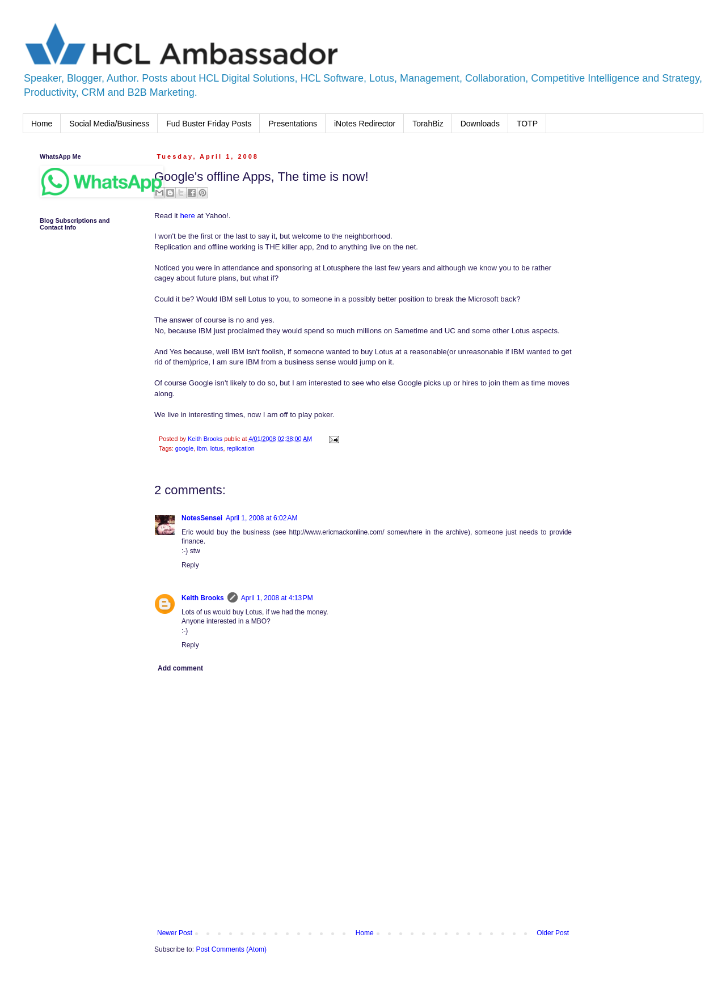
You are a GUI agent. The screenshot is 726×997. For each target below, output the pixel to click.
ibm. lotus (210, 448)
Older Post (553, 933)
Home (41, 123)
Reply (190, 565)
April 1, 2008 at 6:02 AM (261, 518)
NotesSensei (202, 518)
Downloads (480, 123)
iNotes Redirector (364, 123)
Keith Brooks (203, 598)
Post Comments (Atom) (231, 949)
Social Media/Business (109, 123)
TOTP (527, 123)
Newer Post (174, 933)
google (184, 448)
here (187, 215)
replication (240, 448)
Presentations (292, 123)
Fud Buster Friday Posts (208, 123)
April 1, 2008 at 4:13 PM (277, 598)
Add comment (180, 668)
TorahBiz (427, 123)
